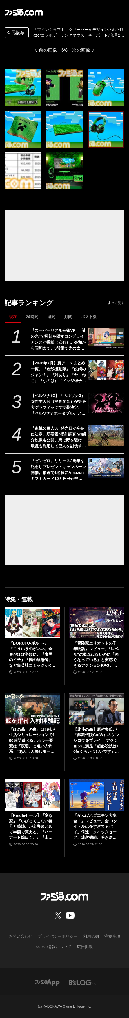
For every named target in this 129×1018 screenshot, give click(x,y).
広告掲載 (85, 946)
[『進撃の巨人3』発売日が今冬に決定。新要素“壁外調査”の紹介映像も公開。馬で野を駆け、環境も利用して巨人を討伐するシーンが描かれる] (106, 435)
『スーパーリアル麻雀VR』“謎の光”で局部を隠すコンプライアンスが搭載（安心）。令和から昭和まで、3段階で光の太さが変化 (58, 339)
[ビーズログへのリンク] (83, 982)
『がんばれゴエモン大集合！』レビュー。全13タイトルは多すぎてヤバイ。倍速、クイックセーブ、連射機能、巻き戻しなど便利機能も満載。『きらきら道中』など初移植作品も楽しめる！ (95, 826)
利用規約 (91, 936)
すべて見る (116, 303)
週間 (51, 316)
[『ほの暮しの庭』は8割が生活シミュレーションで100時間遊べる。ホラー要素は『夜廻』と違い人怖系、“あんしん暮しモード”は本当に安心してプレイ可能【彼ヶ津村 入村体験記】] (32, 708)
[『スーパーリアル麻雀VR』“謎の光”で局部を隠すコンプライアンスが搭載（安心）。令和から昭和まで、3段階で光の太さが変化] (106, 338)
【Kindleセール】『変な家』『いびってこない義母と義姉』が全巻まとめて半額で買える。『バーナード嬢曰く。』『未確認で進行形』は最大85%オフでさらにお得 (31, 826)
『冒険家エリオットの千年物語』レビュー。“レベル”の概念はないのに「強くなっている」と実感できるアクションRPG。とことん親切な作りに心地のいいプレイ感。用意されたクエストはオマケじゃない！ (96, 654)
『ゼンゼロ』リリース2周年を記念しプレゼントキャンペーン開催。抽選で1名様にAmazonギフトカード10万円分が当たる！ (58, 470)
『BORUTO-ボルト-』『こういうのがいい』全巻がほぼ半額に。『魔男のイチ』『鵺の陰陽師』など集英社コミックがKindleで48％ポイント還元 (32, 654)
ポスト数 (89, 316)
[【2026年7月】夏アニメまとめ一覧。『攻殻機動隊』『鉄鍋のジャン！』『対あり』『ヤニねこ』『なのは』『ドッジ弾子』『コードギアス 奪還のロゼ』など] (106, 370)
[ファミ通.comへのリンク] (24, 12)
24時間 (32, 316)
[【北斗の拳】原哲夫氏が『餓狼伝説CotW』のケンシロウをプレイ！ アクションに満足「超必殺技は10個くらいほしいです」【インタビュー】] (96, 708)
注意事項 (112, 936)
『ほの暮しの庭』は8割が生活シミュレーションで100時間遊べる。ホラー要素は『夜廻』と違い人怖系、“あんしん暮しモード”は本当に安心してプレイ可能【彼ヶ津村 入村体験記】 (32, 740)
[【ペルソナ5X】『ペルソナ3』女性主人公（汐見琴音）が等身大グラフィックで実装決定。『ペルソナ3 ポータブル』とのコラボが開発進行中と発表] (106, 403)
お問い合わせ (20, 936)
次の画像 (81, 50)
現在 (13, 316)
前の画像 (48, 50)
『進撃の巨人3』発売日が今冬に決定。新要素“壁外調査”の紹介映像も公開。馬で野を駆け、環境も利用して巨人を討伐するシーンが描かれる (58, 437)
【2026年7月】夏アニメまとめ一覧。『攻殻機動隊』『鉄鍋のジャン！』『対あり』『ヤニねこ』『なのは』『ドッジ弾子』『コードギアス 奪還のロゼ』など (58, 372)
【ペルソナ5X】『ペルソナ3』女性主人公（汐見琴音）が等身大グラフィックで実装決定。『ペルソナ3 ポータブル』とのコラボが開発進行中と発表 (58, 404)
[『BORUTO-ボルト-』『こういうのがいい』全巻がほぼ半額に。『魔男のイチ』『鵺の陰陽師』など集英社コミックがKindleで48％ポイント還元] (32, 622)
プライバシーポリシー (57, 936)
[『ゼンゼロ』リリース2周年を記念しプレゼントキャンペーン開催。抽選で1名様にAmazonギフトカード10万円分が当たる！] (106, 468)
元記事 (15, 33)
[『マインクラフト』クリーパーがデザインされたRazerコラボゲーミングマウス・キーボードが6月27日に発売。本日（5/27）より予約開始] (23, 87)
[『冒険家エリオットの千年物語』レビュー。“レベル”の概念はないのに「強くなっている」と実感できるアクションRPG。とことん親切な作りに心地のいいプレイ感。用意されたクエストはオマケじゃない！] (96, 622)
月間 (68, 316)
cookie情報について (53, 946)
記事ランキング (29, 303)
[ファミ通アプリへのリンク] (47, 982)
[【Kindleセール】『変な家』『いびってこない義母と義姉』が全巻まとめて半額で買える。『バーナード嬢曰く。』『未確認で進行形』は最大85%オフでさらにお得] (32, 795)
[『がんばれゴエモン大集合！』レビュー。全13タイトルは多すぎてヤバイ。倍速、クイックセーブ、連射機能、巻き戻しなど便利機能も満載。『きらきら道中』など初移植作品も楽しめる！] (96, 795)
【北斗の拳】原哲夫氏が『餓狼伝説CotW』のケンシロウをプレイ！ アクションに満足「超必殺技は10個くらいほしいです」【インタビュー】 (96, 740)
